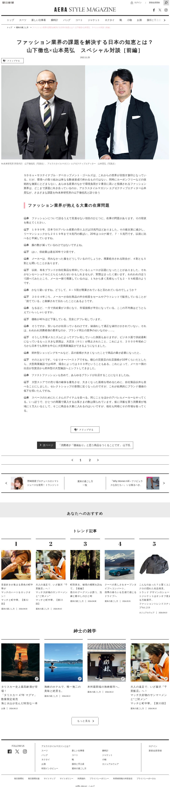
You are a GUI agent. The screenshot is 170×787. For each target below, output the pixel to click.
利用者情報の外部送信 (122, 778)
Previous (72, 460)
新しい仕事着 (38, 20)
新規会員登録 (154, 2)
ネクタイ (109, 20)
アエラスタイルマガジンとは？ (56, 746)
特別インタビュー (50, 768)
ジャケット (94, 20)
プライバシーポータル (146, 778)
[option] (8, 20)
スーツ (22, 20)
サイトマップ (49, 778)
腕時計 (54, 20)
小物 (129, 20)
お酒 (139, 20)
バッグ (66, 20)
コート (79, 20)
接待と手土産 (78, 764)
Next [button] (158, 20)
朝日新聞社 (19, 778)
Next (98, 460)
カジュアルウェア (110, 764)
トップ (10, 20)
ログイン (137, 2)
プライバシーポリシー (99, 778)
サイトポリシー (66, 778)
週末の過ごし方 (79, 768)
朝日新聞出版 (34, 778)
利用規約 (81, 778)
